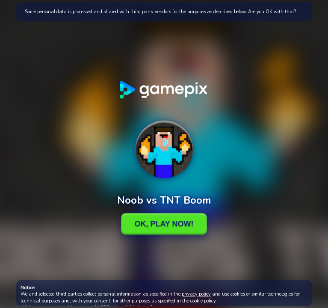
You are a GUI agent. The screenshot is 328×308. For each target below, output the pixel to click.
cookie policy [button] (203, 301)
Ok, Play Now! (163, 223)
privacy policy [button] (196, 294)
